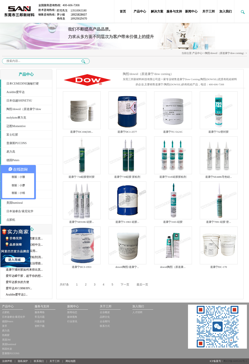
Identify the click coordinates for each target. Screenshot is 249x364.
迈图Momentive (16, 126)
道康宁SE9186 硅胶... (81, 221)
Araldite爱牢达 (15, 92)
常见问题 (40, 316)
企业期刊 (105, 321)
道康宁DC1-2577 (127, 131)
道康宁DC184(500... (81, 131)
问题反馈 (40, 321)
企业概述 (105, 312)
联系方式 (105, 326)
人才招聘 (137, 312)
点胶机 (10, 219)
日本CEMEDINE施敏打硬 (22, 83)
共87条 (64, 284)
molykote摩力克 (16, 117)
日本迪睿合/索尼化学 (19, 211)
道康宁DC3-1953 (81, 266)
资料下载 (40, 326)
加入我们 (225, 11)
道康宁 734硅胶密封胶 (81, 176)
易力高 (10, 151)
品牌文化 (105, 316)
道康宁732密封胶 (218, 131)
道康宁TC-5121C (173, 131)
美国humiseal (14, 202)
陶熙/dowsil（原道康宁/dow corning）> (226, 53)
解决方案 (157, 11)
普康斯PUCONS (16, 143)
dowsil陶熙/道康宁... (127, 266)
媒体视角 (72, 316)
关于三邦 (208, 11)
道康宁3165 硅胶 (173, 221)
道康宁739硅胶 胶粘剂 (127, 176)
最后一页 (142, 284)
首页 (123, 11)
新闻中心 (191, 11)
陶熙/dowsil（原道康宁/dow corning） (20, 111)
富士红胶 (12, 134)
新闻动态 (72, 312)
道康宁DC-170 (218, 266)
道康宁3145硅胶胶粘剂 (172, 176)
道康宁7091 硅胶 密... (218, 221)
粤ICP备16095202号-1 (235, 361)
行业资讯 (72, 321)
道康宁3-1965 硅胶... (127, 221)
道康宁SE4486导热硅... (218, 176)
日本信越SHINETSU (19, 100)
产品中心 (140, 11)
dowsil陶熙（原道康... (173, 266)
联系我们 (39, 361)
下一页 (125, 284)
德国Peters (12, 160)
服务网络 (40, 312)
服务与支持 (174, 11)
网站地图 (71, 361)
